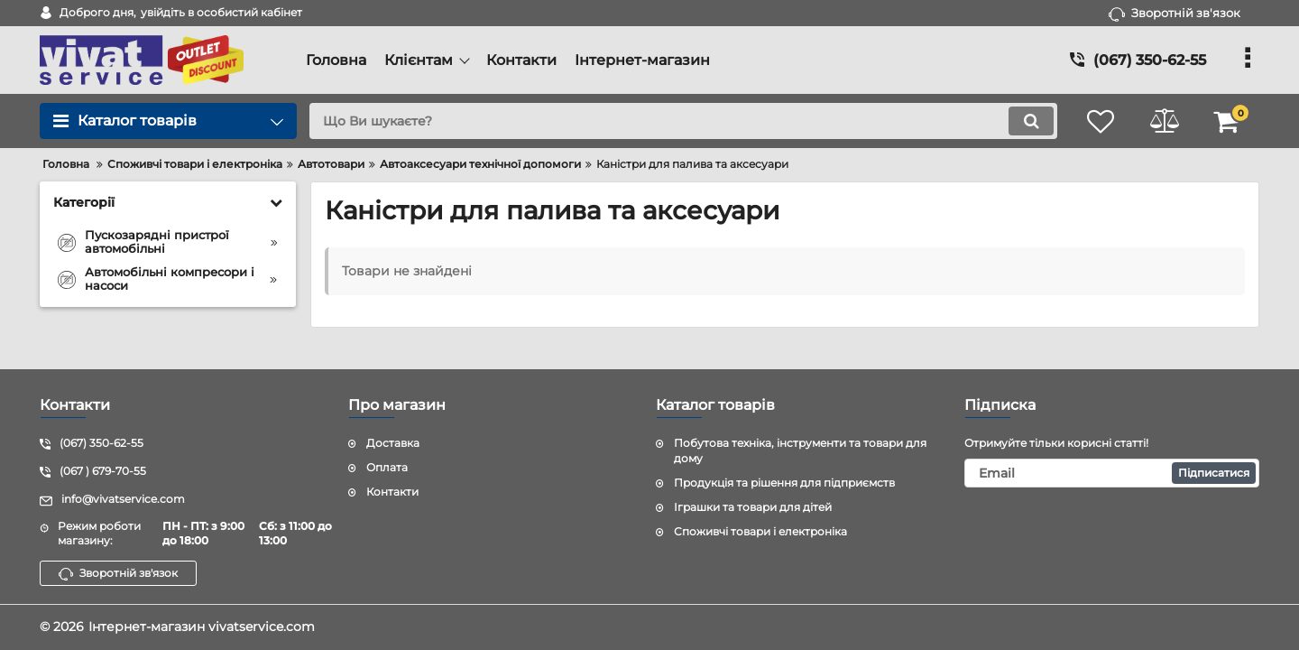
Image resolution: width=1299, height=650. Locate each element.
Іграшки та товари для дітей (753, 507)
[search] (683, 121)
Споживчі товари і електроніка (760, 531)
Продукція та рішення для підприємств (784, 482)
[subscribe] (1112, 473)
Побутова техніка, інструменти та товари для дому (800, 450)
